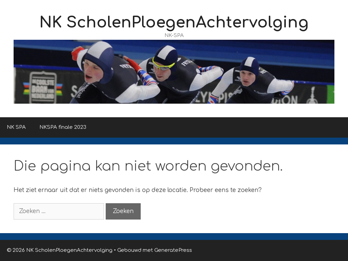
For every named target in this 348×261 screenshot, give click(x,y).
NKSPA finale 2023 (62, 127)
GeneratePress (173, 250)
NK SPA (16, 127)
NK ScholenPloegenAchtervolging (174, 22)
